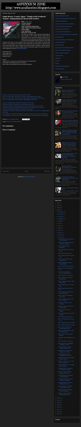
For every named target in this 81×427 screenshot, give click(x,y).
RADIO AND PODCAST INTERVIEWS (64, 39)
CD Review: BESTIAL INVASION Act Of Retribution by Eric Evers (18, 104)
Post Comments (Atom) (29, 176)
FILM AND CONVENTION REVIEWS (64, 47)
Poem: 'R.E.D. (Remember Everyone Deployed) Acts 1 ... (65, 272)
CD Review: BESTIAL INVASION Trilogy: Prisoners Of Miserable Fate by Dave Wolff (23, 106)
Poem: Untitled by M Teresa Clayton (66, 322)
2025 (58, 205)
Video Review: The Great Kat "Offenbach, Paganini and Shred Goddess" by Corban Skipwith (69, 144)
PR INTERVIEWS (59, 37)
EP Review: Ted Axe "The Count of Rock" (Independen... (66, 362)
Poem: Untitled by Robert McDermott (64, 246)
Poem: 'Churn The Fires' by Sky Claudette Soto (65, 259)
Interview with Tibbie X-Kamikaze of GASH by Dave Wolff (70, 111)
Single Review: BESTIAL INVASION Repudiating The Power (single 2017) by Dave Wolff (23, 107)
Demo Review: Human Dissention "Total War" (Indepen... (66, 243)
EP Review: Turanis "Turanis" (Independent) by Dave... (65, 394)
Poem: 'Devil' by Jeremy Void (65, 253)
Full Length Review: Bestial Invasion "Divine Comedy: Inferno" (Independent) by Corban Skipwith (25, 115)
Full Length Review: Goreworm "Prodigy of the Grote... (65, 383)
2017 (58, 409)
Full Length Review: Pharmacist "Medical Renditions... (65, 376)
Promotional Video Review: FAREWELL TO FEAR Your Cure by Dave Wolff (70, 178)
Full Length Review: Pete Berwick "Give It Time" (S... (66, 239)
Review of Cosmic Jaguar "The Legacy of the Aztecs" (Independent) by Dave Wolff (22, 96)
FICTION (57, 61)
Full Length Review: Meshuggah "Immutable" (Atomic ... (65, 344)
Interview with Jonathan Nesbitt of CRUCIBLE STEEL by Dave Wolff (70, 121)
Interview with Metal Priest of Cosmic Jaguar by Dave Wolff (16, 94)
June (59, 225)
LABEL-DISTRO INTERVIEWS (62, 31)
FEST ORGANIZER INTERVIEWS (63, 26)
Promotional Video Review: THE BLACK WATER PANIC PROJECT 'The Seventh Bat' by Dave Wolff (69, 155)
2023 (58, 210)
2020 (58, 402)
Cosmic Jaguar (28, 21)
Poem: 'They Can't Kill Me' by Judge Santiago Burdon (65, 327)
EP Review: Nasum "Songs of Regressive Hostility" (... (65, 372)
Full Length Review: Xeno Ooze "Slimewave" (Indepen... (65, 379)
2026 (58, 203)
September (60, 218)
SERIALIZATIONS (59, 68)
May (59, 228)
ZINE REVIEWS (59, 55)
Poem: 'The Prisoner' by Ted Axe (65, 341)
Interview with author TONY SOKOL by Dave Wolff (68, 91)
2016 (58, 411)
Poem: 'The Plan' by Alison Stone (65, 266)
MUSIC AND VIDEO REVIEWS (14, 121)
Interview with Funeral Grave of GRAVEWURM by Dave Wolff (69, 100)
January (60, 237)
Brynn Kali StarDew (22, 48)
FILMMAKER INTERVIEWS (62, 29)
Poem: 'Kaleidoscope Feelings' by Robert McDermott (65, 292)
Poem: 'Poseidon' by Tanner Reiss (65, 275)
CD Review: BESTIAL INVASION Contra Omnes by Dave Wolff (18, 109)
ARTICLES (58, 58)
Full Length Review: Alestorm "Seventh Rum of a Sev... (65, 387)
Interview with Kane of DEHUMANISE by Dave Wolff (69, 166)
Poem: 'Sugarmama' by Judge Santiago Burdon (64, 263)
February (60, 234)
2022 (58, 398)
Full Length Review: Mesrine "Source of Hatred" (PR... (64, 347)
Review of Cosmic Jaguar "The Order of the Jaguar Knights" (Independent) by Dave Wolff (23, 98)
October (60, 216)
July (59, 223)
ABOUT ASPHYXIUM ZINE (62, 16)
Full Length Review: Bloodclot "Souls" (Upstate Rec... (65, 390)
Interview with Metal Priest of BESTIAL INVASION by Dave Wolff (18, 102)
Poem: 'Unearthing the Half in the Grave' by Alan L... (65, 299)
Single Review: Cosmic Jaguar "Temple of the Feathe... (65, 351)
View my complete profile (66, 79)
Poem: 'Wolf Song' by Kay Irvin (65, 316)
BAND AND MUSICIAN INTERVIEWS (64, 24)
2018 (58, 407)
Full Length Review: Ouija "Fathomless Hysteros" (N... (65, 354)
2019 (58, 404)
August (60, 221)
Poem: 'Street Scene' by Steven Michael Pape (65, 278)
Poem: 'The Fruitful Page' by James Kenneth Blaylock (66, 331)
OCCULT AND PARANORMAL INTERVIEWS (66, 34)
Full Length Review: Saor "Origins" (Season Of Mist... (66, 365)
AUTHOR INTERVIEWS (61, 21)
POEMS (57, 63)
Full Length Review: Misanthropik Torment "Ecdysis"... (66, 358)
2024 (58, 207)
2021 (58, 400)
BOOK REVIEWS (59, 45)
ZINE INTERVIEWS (60, 42)
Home (26, 171)
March (60, 232)
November (60, 214)
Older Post (47, 171)
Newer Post (6, 171)
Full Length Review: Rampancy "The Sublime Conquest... (65, 369)
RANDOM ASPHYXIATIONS (62, 66)
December (60, 212)
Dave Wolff (64, 77)
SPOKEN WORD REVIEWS (62, 53)
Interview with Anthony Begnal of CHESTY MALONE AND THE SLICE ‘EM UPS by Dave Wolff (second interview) (70, 132)
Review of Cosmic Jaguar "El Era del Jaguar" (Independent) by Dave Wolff (20, 99)
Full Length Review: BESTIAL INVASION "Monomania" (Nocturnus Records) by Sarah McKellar (25, 114)
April (59, 230)
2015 (58, 414)
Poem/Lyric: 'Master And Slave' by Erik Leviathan (66, 307)
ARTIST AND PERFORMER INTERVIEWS (65, 18)
